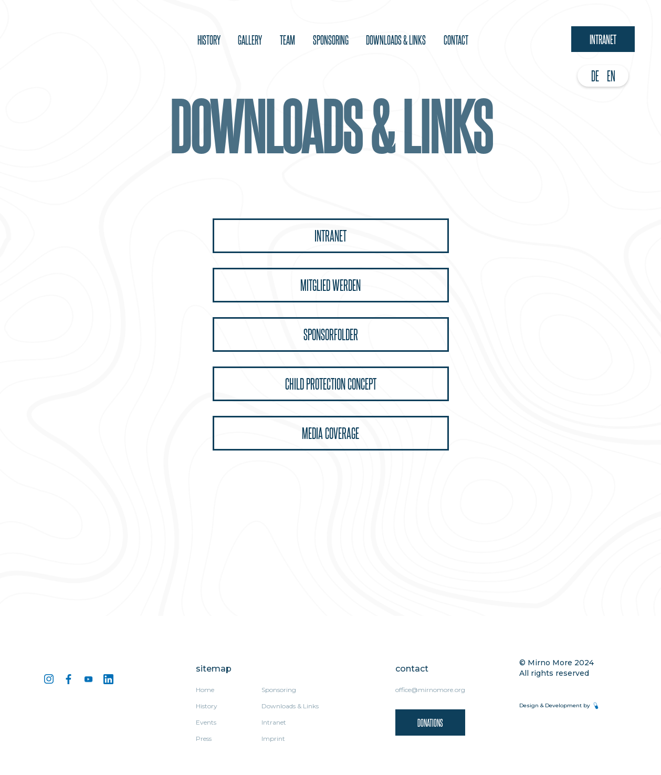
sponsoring (331, 39)
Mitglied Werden (330, 285)
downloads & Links (396, 39)
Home (205, 690)
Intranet (603, 39)
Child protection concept (330, 383)
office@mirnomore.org (430, 690)
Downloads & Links (290, 706)
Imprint (273, 738)
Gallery (250, 39)
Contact (456, 39)
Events (206, 722)
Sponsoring (278, 690)
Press (204, 738)
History (209, 39)
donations (430, 722)
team (287, 39)
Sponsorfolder (330, 334)
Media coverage (330, 433)
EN (611, 75)
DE (595, 75)
